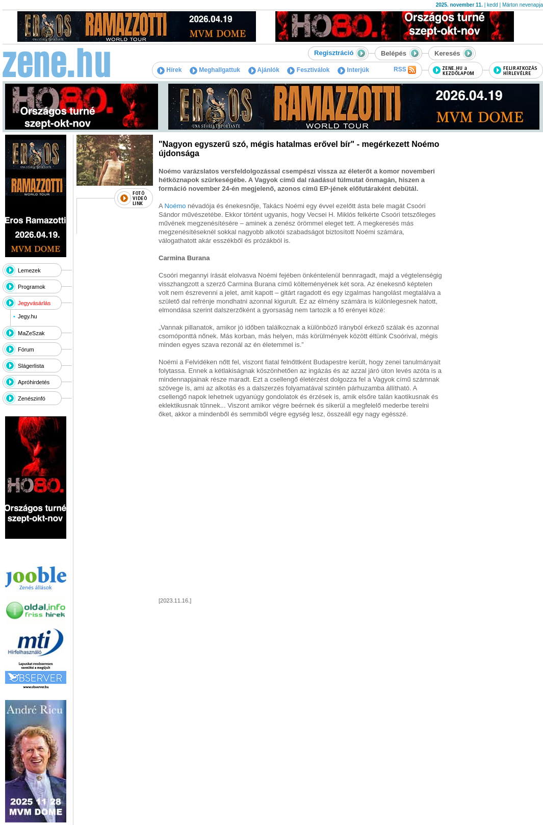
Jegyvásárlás (34, 303)
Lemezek (29, 270)
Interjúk (353, 69)
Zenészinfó (31, 398)
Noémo (175, 206)
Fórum (26, 349)
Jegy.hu (27, 316)
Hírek (169, 69)
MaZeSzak (31, 333)
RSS (405, 70)
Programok (31, 287)
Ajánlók (263, 69)
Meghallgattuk (215, 69)
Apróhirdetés (33, 382)
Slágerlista (31, 366)
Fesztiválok (308, 69)
